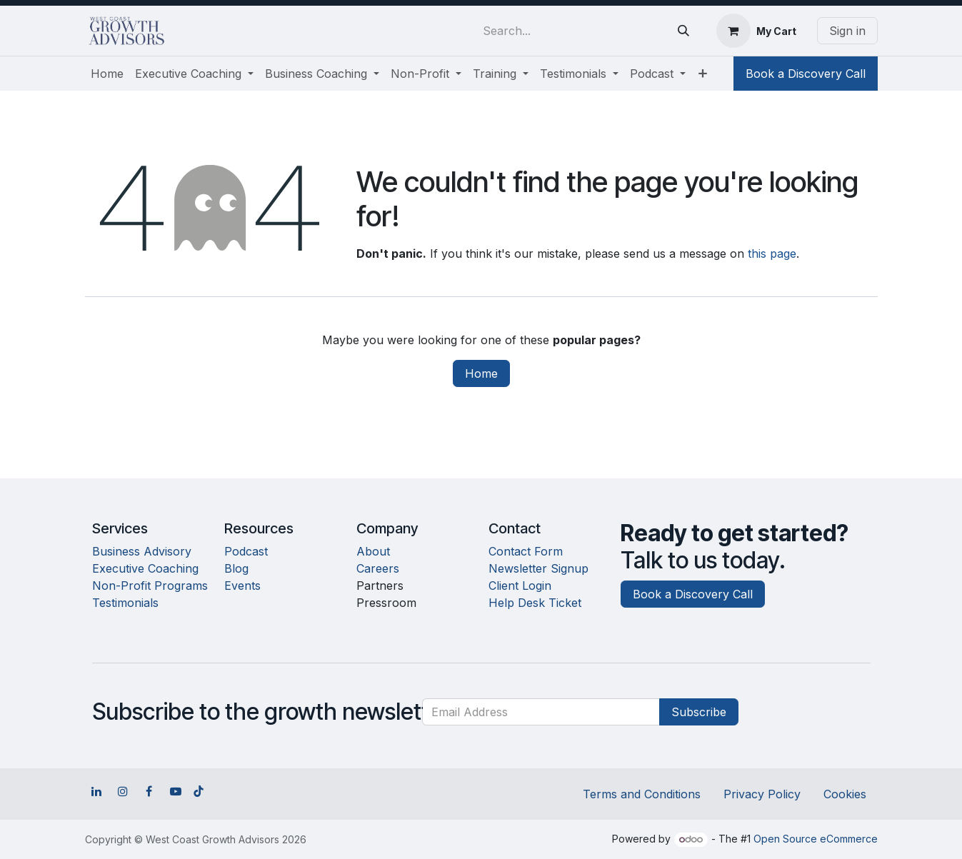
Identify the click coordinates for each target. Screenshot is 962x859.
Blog (236, 568)
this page (772, 253)
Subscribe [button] (698, 712)
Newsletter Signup (538, 568)
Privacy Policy (762, 794)
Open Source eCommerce (815, 839)
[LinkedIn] (96, 791)
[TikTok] (198, 791)
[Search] (683, 31)
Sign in (847, 31)
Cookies (844, 794)
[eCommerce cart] (756, 31)
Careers (377, 568)
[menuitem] (107, 73)
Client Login (519, 585)
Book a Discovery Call (806, 73)
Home (481, 373)
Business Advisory (141, 551)
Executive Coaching (145, 568)
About (373, 551)
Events (242, 585)
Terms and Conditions (642, 794)
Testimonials (125, 603)
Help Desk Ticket (534, 603)
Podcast (246, 551)
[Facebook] (149, 791)
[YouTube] (175, 791)
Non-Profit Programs (150, 585)
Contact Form (525, 551)
